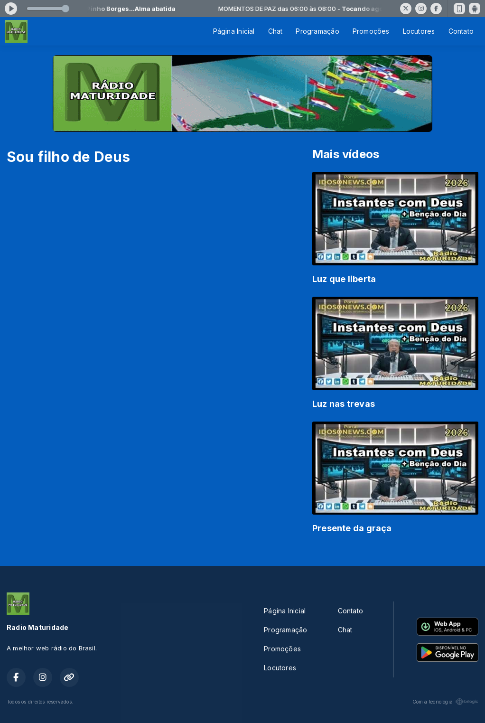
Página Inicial (234, 31)
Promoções (371, 31)
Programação (317, 31)
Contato (461, 31)
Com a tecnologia (445, 701)
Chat (275, 31)
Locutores (419, 31)
